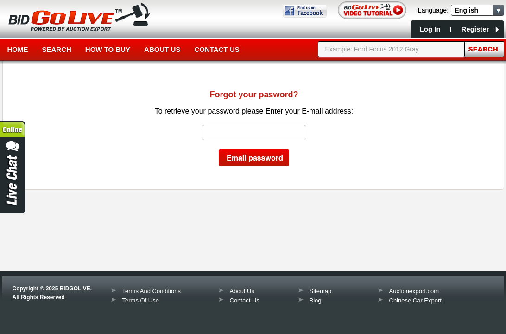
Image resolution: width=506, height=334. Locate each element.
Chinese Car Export (415, 300)
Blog (316, 300)
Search (56, 49)
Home (17, 49)
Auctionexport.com (414, 291)
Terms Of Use (140, 300)
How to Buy (107, 49)
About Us (162, 49)
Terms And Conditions (151, 291)
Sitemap (321, 291)
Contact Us (216, 49)
